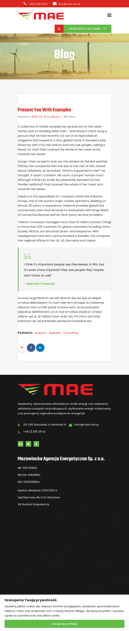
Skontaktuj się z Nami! (85, 29)
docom (55, 117)
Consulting (70, 333)
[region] (64, 613)
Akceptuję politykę (64, 624)
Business (55, 333)
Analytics (40, 333)
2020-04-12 (38, 117)
